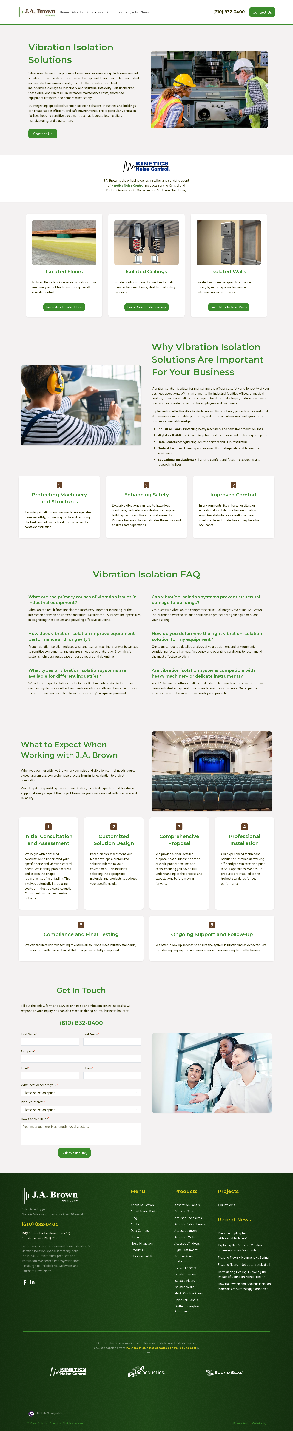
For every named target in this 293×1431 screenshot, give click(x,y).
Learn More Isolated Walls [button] (229, 307)
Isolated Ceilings (185, 1274)
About (76, 12)
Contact (136, 1224)
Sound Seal (188, 1347)
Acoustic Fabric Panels (189, 1224)
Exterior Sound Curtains (184, 1259)
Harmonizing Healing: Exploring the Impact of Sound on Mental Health (242, 1274)
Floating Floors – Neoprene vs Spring (243, 1257)
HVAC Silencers (185, 1267)
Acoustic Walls (184, 1237)
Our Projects (226, 1204)
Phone (88, 1067)
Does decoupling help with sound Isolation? (233, 1235)
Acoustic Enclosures (188, 1217)
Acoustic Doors (184, 1211)
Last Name (91, 1034)
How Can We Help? (35, 1118)
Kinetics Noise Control (162, 1347)
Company (28, 1051)
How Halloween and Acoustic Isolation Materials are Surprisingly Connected (244, 1286)
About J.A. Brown (142, 1204)
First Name (29, 1034)
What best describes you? (39, 1084)
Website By (259, 1423)
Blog (134, 1217)
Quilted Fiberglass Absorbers (187, 1309)
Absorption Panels (187, 1204)
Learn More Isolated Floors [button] (64, 307)
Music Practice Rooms (189, 1293)
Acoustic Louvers (186, 1230)
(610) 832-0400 (229, 11)
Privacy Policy (241, 1423)
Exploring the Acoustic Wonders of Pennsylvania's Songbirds (240, 1248)
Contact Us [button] (262, 12)
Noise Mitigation (142, 1243)
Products (113, 12)
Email (25, 1067)
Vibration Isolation (143, 1256)
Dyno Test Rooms (186, 1249)
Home (64, 12)
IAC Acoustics (135, 1347)
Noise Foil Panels (186, 1299)
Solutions (94, 12)
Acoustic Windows (187, 1243)
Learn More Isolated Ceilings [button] (146, 307)
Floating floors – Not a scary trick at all (244, 1264)
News (145, 12)
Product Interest (33, 1101)
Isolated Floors (184, 1280)
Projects (132, 12)
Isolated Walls (184, 1286)
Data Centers (140, 1230)
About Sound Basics (144, 1211)
